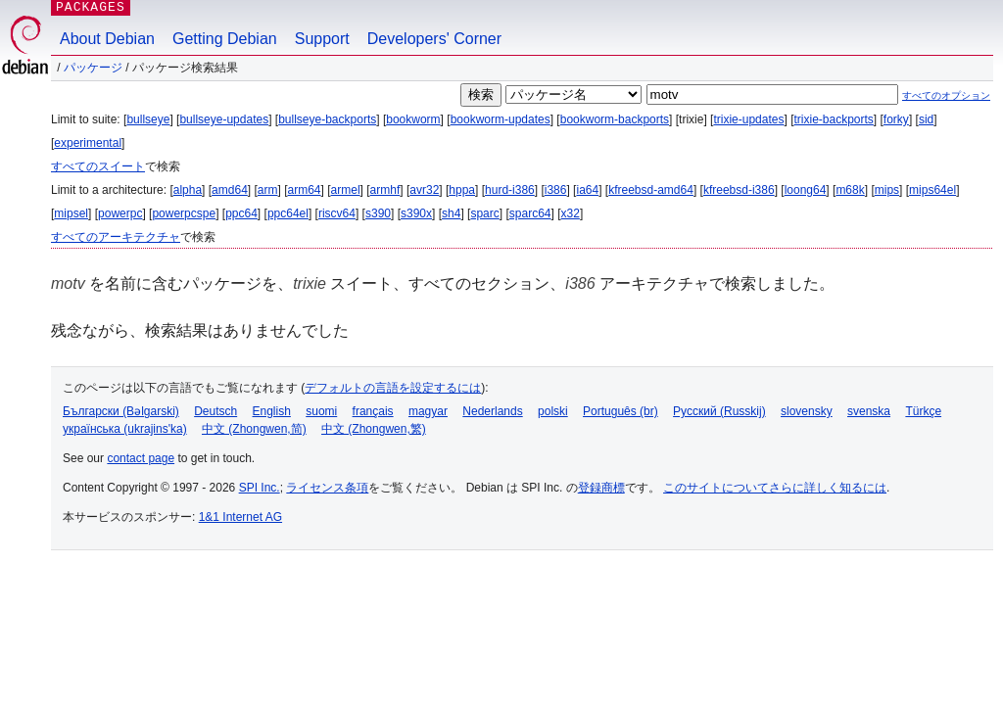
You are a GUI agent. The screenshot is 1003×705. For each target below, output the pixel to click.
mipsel (71, 213)
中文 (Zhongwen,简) (254, 429)
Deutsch (215, 411)
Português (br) (620, 411)
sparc (484, 213)
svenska (868, 411)
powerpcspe (183, 213)
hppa (462, 190)
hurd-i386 (510, 190)
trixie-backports (833, 119)
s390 (378, 213)
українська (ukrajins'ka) (125, 429)
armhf (385, 190)
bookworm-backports (614, 119)
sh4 (451, 213)
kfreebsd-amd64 (650, 190)
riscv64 (337, 213)
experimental (87, 143)
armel (345, 190)
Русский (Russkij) (719, 411)
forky (896, 119)
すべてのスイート (98, 166)
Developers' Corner (434, 38)
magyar (428, 411)
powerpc (120, 213)
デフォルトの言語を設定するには (393, 388)
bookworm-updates (500, 119)
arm (268, 190)
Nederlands (492, 411)
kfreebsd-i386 (739, 190)
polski (553, 411)
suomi (321, 411)
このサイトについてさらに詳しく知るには (774, 487)
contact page (140, 458)
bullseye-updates (223, 119)
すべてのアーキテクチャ (115, 237)
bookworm (413, 119)
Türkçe (923, 411)
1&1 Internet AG (240, 517)
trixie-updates (748, 119)
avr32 (424, 190)
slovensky (807, 411)
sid (926, 119)
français (373, 411)
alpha (187, 190)
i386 (556, 190)
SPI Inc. (259, 487)
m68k (850, 190)
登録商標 (601, 487)
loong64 (806, 190)
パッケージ (93, 67)
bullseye (147, 119)
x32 (570, 213)
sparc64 (530, 213)
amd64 (230, 190)
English (272, 411)
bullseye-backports (327, 119)
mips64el (932, 190)
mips (887, 190)
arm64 (304, 190)
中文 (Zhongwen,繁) (373, 429)
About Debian (107, 38)
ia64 (587, 190)
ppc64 (241, 213)
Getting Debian (224, 38)
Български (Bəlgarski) (121, 411)
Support (322, 38)
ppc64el (288, 213)
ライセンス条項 (327, 487)
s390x (416, 213)
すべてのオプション (946, 95)
